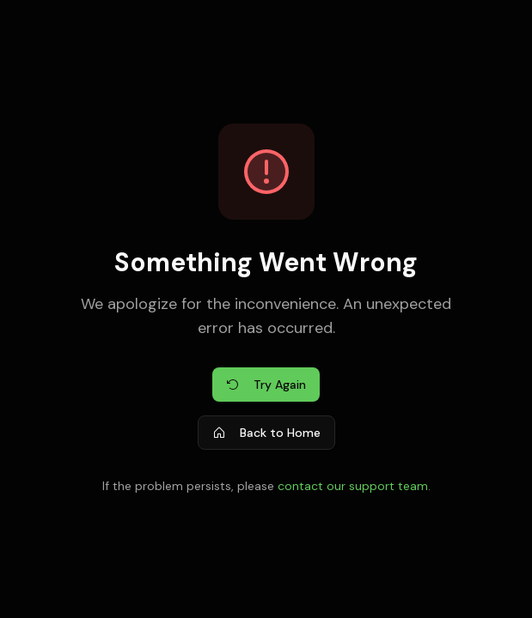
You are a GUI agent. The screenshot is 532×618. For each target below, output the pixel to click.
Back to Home (266, 432)
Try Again (266, 384)
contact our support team (353, 486)
